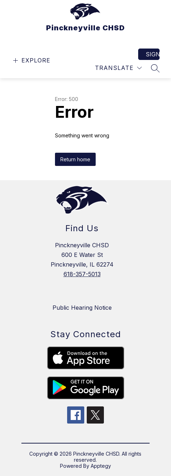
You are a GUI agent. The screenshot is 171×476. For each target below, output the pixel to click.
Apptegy (101, 466)
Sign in (153, 54)
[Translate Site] (118, 68)
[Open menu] (30, 60)
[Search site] (155, 68)
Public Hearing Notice (82, 307)
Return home (75, 159)
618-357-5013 (82, 274)
